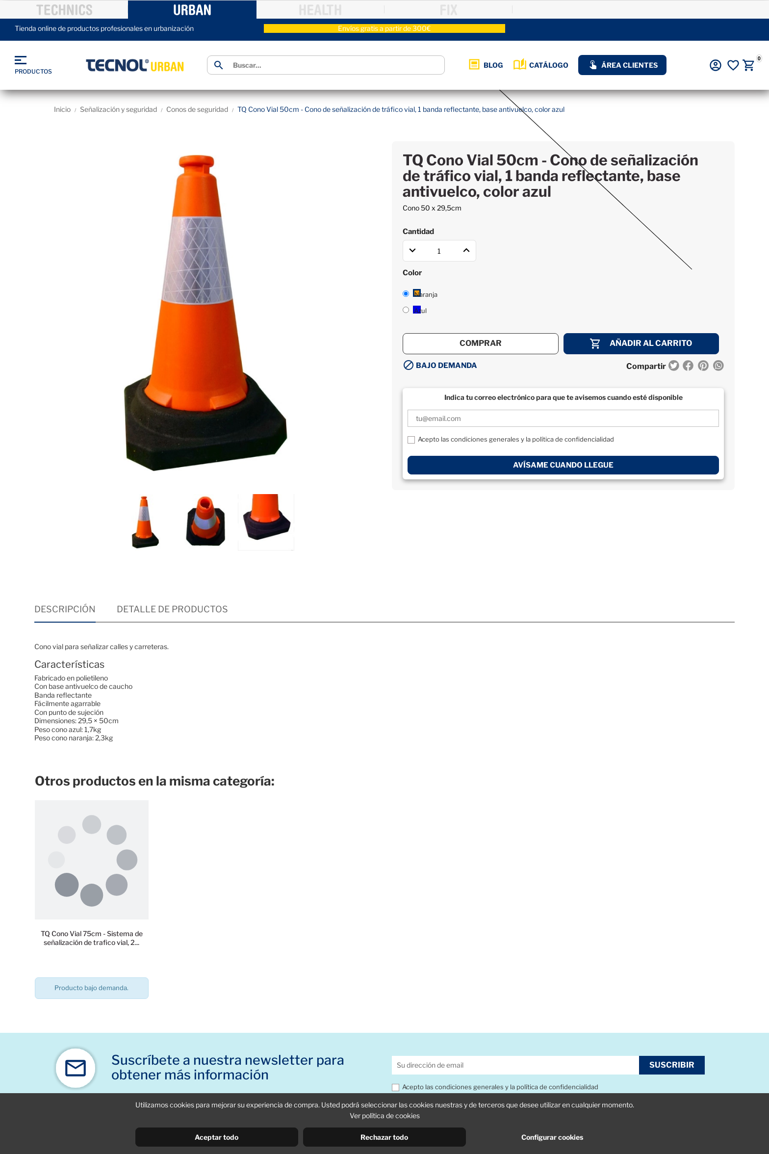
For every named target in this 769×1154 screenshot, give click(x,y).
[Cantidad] (439, 250)
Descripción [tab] (65, 609)
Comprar (481, 343)
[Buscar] (335, 65)
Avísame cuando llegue (563, 465)
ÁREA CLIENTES (622, 65)
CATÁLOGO (540, 65)
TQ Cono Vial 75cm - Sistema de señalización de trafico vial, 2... (92, 937)
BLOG (485, 65)
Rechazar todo (384, 1137)
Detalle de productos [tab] (172, 609)
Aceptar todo (216, 1137)
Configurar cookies (552, 1137)
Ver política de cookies (385, 1115)
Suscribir (671, 1065)
